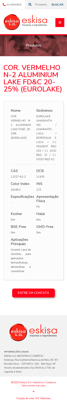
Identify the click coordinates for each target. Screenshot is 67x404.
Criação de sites (25, 398)
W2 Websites (43, 398)
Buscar (57, 4)
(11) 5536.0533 (13, 4)
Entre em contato (33, 293)
